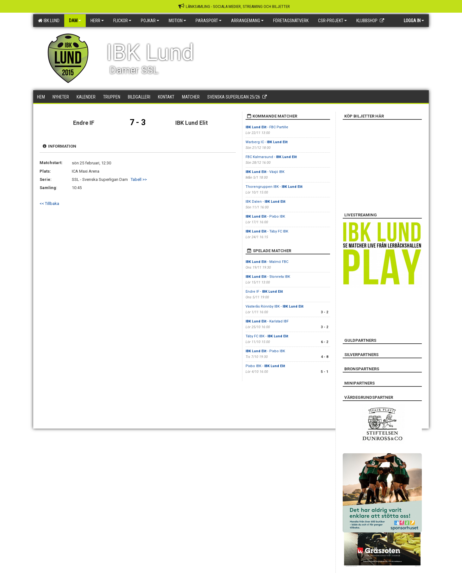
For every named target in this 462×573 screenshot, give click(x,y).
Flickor (122, 20)
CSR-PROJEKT (332, 20)
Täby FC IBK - (267, 336)
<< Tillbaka (49, 203)
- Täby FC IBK (267, 231)
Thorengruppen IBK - (274, 187)
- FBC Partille (267, 127)
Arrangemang (247, 20)
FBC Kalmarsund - (271, 157)
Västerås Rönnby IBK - (274, 306)
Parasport (209, 20)
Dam (75, 20)
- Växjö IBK (265, 172)
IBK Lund (48, 20)
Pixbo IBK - (265, 366)
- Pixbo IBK (265, 216)
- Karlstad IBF (267, 321)
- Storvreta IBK (268, 277)
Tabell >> (139, 179)
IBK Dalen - (265, 202)
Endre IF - (264, 292)
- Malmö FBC (267, 262)
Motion (177, 20)
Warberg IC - (267, 142)
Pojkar (150, 20)
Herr (97, 20)
